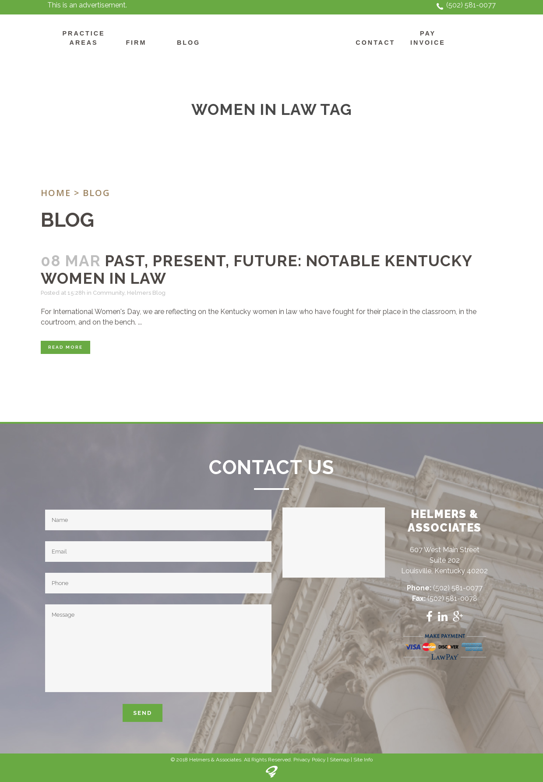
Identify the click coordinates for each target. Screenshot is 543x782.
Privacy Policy (309, 760)
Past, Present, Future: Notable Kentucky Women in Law (256, 269)
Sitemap (339, 760)
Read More (65, 347)
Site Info (363, 760)
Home (56, 193)
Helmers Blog (146, 292)
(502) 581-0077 (471, 5)
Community (108, 292)
